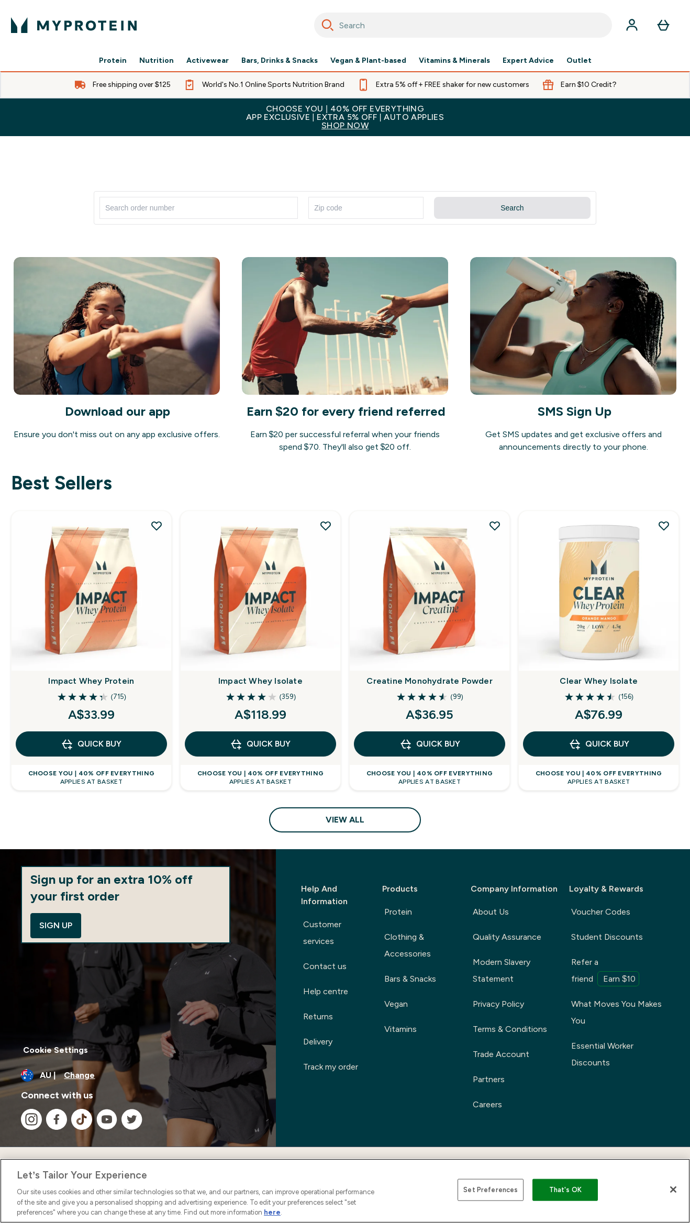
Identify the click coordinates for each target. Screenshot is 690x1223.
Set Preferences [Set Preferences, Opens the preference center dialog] (490, 1190)
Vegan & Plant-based (368, 60)
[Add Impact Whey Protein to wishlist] (156, 525)
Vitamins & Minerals (454, 60)
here (272, 1212)
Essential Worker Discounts (602, 1054)
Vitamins (400, 1029)
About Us (491, 912)
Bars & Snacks (410, 979)
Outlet (579, 60)
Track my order (330, 1067)
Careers (487, 1104)
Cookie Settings (55, 1050)
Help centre (325, 991)
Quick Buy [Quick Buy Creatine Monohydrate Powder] (429, 744)
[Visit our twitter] (131, 1119)
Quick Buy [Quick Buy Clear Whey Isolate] (599, 744)
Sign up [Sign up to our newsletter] (55, 925)
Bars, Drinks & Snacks (279, 60)
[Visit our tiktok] (81, 1119)
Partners (489, 1079)
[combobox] (463, 25)
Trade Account (501, 1054)
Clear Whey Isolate (599, 681)
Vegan (396, 1004)
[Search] (327, 25)
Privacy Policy (498, 1004)
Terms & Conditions (510, 1029)
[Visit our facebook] (56, 1119)
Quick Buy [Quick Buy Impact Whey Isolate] (260, 744)
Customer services (322, 932)
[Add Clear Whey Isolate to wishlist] (663, 525)
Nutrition (156, 60)
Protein (113, 60)
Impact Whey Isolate (260, 681)
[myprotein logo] (74, 25)
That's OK (565, 1190)
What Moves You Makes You (616, 1012)
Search (512, 208)
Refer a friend (605, 971)
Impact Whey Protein (91, 681)
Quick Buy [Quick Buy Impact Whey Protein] (91, 744)
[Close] (673, 1189)
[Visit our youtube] (106, 1119)
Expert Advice (528, 60)
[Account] (632, 25)
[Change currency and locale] (138, 1075)
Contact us (325, 966)
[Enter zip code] (366, 208)
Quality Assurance (507, 937)
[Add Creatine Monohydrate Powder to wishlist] (494, 525)
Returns (318, 1016)
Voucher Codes (600, 912)
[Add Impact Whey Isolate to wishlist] (325, 525)
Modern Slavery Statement (501, 970)
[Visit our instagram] (31, 1119)
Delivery (317, 1042)
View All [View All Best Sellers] (345, 820)
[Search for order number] (198, 208)
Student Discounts (607, 937)
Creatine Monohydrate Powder (429, 681)
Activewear (207, 60)
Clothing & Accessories (407, 945)
